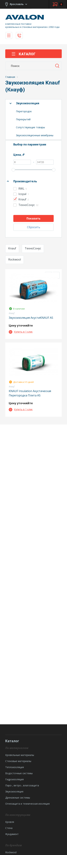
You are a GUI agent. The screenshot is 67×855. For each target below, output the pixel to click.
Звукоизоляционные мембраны (34, 135)
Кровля (9, 822)
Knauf (12, 248)
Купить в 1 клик (21, 331)
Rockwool (14, 259)
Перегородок (24, 111)
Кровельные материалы (19, 755)
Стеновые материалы (18, 761)
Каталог (23, 54)
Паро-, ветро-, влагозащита (22, 785)
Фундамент (12, 834)
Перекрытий (23, 119)
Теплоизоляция (14, 767)
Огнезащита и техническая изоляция (27, 803)
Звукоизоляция (27, 103)
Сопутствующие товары (30, 127)
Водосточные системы (19, 773)
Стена (8, 828)
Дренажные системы (17, 797)
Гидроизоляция (14, 779)
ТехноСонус (33, 248)
